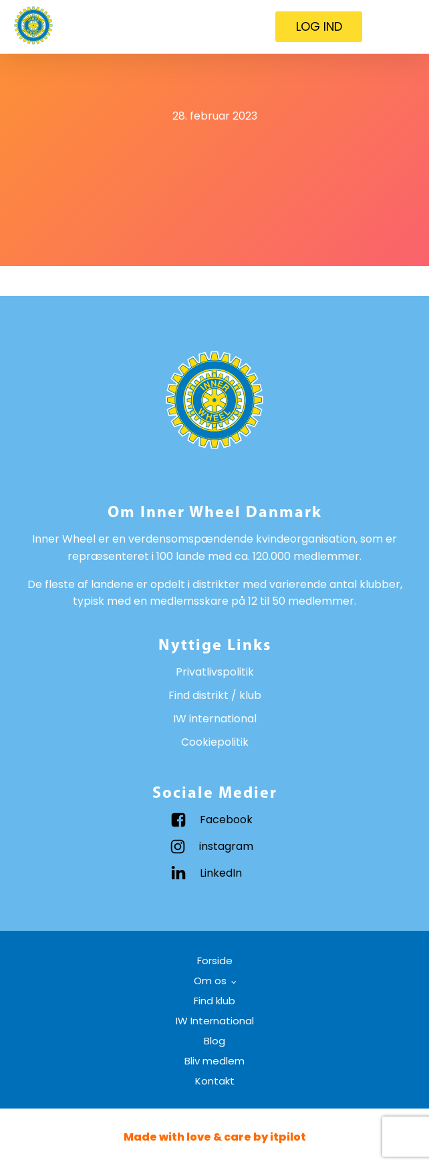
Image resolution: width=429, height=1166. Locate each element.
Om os (210, 981)
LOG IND (319, 26)
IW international (215, 718)
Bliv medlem (214, 1061)
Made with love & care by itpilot (215, 1137)
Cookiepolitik (215, 742)
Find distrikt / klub (214, 695)
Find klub (214, 1001)
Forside (215, 961)
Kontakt (215, 1081)
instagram (226, 846)
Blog (214, 1041)
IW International (215, 1021)
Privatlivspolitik (215, 672)
